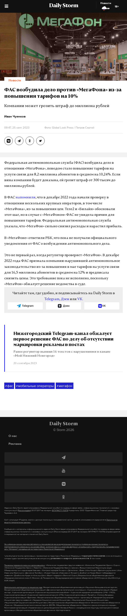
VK (79, 299)
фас (9, 386)
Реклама (15, 443)
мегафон (64, 386)
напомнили (26, 197)
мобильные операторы (35, 386)
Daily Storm (63, 5)
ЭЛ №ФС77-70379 (60, 510)
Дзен (65, 299)
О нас (13, 436)
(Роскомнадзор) (24, 510)
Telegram (51, 299)
